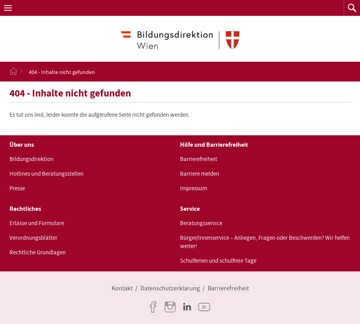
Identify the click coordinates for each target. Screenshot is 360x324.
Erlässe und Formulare (36, 223)
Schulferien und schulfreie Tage (218, 261)
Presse (17, 188)
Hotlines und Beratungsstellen (46, 174)
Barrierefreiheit (198, 159)
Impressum (193, 188)
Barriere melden (199, 174)
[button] (8, 8)
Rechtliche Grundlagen (37, 252)
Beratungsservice (201, 223)
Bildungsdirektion (31, 159)
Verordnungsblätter (33, 238)
